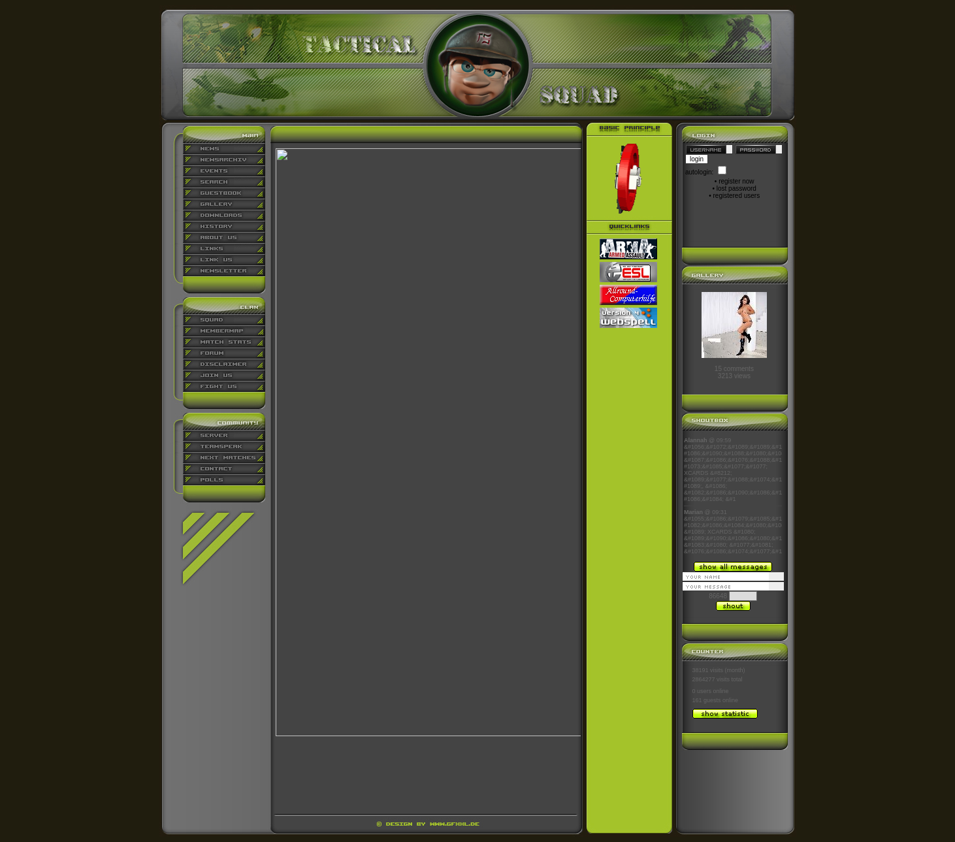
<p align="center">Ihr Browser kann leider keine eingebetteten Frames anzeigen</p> (733, 496)
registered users (736, 195)
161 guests (706, 700)
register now (736, 181)
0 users (702, 691)
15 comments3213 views (734, 372)
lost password (736, 188)
